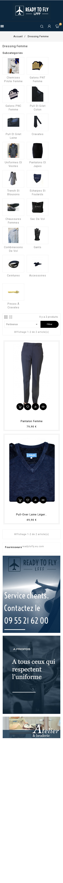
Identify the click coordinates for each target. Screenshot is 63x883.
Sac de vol (37, 219)
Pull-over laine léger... (31, 514)
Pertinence (22, 324)
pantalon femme (31, 421)
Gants (37, 247)
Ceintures (13, 275)
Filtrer (49, 324)
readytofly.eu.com (33, 546)
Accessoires (37, 275)
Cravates (38, 134)
